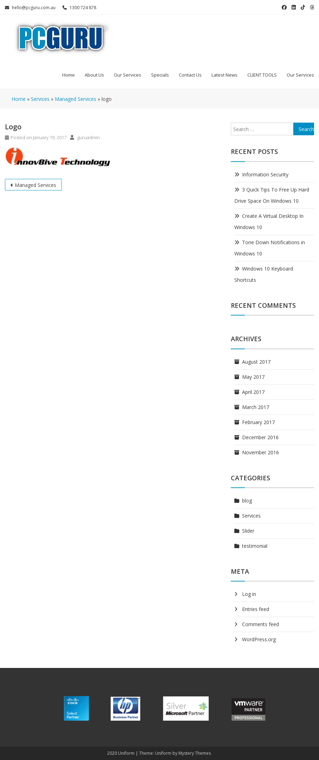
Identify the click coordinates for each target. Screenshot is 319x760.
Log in (249, 594)
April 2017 (253, 392)
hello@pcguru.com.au (30, 8)
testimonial (254, 546)
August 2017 (256, 361)
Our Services (127, 75)
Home (68, 75)
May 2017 (253, 376)
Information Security (265, 174)
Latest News (224, 75)
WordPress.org (259, 639)
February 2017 (258, 422)
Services (251, 515)
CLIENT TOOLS (262, 75)
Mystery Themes (194, 753)
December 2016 (260, 437)
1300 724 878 (79, 8)
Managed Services (35, 185)
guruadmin (88, 137)
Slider (248, 530)
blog (247, 500)
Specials (160, 75)
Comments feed (260, 624)
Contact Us (190, 75)
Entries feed (255, 609)
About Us (94, 75)
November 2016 (260, 452)
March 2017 (255, 407)
